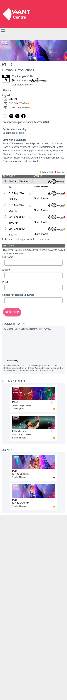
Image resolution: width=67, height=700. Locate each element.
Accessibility (12, 361)
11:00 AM (14, 108)
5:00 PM (13, 103)
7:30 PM (24, 103)
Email (5, 282)
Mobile (6, 270)
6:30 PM (13, 99)
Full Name (7, 257)
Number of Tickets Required (18, 295)
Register (12, 312)
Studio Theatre (41, 187)
